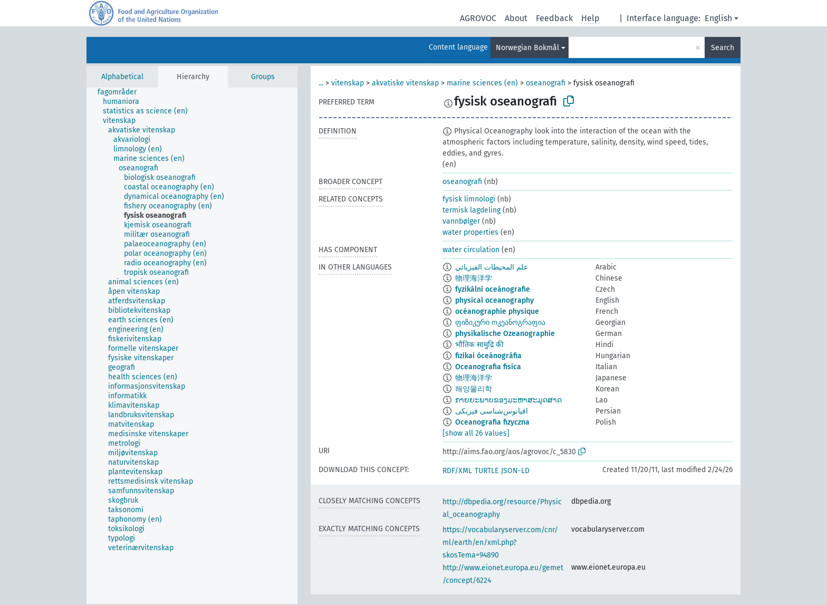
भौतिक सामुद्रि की (479, 344)
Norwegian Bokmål (527, 47)
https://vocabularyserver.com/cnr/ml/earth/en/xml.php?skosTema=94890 (500, 542)
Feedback (554, 18)
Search (722, 47)
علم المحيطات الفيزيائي (491, 267)
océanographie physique (497, 311)
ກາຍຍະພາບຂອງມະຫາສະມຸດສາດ (508, 400)
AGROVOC (478, 18)
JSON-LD (515, 470)
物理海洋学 (473, 278)
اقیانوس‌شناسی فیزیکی (491, 411)
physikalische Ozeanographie (505, 333)
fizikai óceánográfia (488, 355)
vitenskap (347, 83)
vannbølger (461, 221)
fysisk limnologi (469, 199)
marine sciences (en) (482, 83)
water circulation (471, 249)
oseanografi (545, 83)
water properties (470, 232)
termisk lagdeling (472, 210)
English (718, 18)
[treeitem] (121, 92)
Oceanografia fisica (488, 366)
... (321, 83)
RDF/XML (457, 470)
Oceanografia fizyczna (492, 422)
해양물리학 (473, 389)
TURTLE (486, 470)
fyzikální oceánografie (492, 289)
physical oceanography (494, 300)
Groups (263, 76)
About (516, 18)
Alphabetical (122, 76)
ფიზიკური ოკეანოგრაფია (500, 322)
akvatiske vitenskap (405, 83)
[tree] (191, 346)
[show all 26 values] (476, 433)
